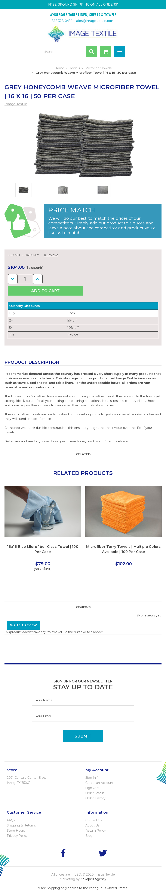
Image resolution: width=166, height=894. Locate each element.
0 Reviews (51, 255)
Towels (75, 68)
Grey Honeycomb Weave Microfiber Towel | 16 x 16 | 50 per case (86, 73)
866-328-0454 (62, 21)
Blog (88, 836)
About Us (92, 825)
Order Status (94, 793)
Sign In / (91, 778)
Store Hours (16, 830)
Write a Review (23, 625)
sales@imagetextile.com (94, 21)
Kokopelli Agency (93, 879)
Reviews (83, 607)
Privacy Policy (17, 836)
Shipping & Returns (21, 825)
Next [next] (154, 502)
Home (59, 68)
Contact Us (93, 820)
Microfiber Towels (98, 68)
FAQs (11, 820)
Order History (95, 798)
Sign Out (92, 788)
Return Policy (95, 830)
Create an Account (99, 783)
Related (83, 454)
